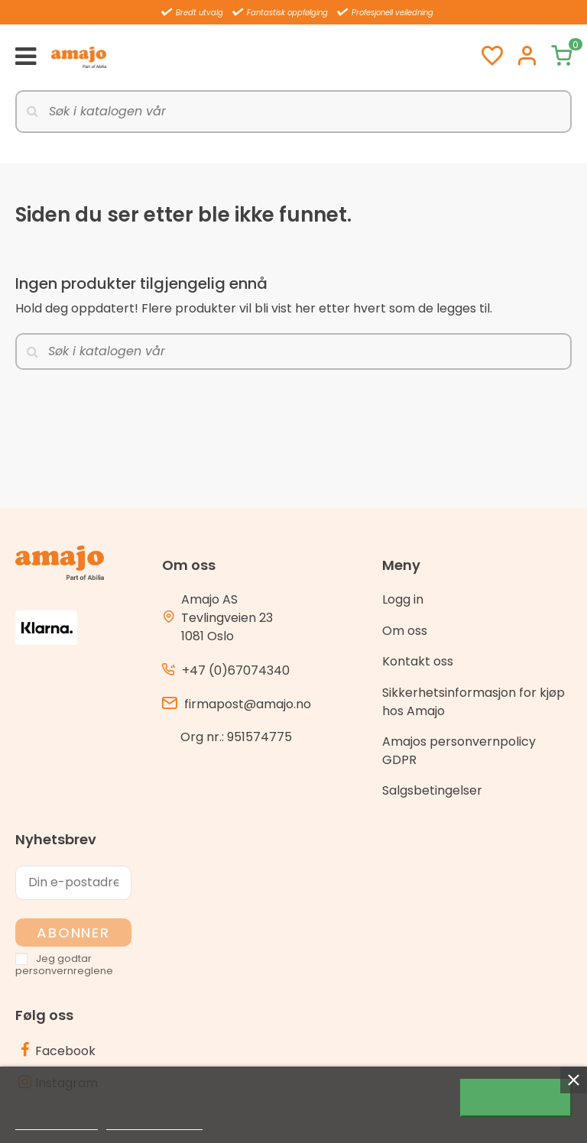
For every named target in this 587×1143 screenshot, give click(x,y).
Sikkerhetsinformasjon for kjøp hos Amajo (473, 702)
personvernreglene (64, 970)
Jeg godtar (516, 1098)
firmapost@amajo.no (247, 704)
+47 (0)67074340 (236, 670)
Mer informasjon (56, 1122)
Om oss (404, 630)
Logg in (402, 599)
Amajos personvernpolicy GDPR (459, 751)
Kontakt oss (417, 661)
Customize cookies (154, 1122)
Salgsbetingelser (432, 790)
